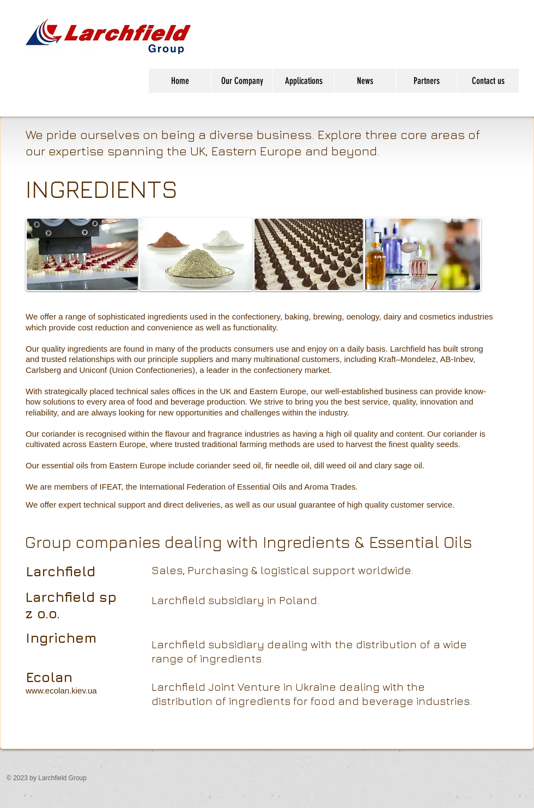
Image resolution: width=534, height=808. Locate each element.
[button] (241, 81)
